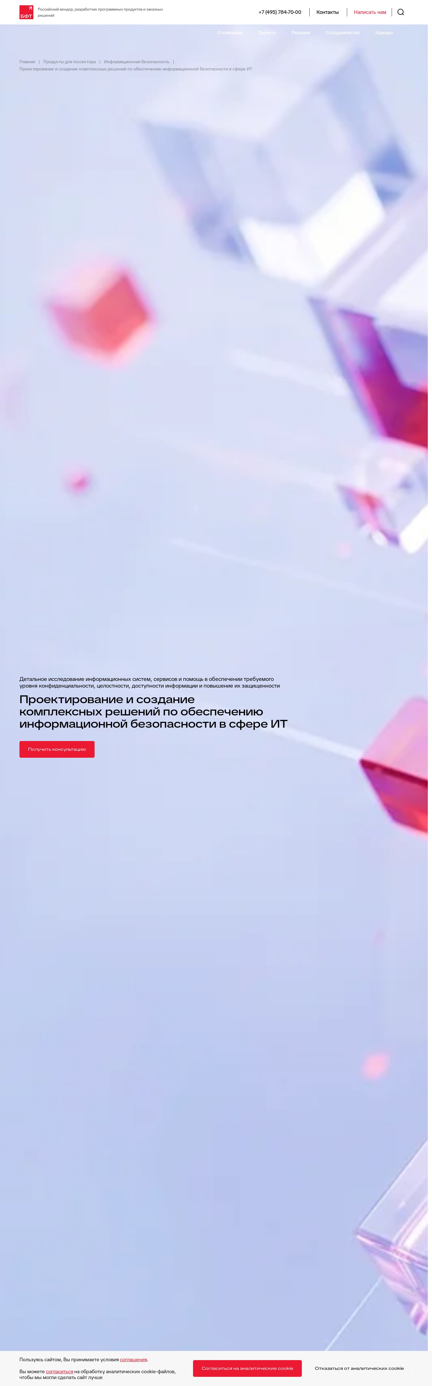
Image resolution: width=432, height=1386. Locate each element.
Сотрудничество (343, 32)
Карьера (384, 32)
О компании (230, 32)
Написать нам (370, 12)
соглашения (133, 1359)
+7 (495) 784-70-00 (279, 12)
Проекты (267, 32)
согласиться (59, 1371)
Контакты (328, 12)
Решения (301, 32)
